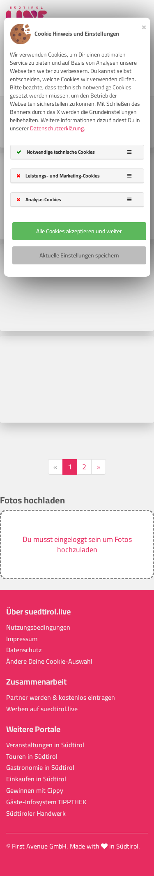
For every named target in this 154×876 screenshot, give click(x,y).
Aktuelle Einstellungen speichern (79, 255)
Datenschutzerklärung (57, 128)
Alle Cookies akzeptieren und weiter (79, 231)
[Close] (144, 26)
